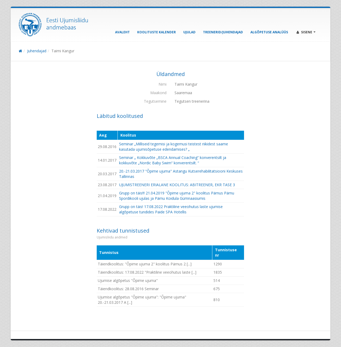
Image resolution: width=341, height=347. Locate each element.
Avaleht (122, 32)
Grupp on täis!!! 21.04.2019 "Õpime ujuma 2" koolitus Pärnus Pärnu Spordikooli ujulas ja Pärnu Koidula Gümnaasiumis (176, 195)
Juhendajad (36, 50)
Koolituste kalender (156, 32)
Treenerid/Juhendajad (223, 32)
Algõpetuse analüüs (269, 32)
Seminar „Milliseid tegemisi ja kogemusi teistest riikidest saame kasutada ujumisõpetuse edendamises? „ (173, 146)
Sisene (306, 32)
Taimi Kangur (62, 50)
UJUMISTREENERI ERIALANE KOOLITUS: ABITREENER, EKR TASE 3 (177, 184)
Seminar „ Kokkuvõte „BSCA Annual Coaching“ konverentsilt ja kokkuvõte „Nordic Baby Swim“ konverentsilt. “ (172, 160)
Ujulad (189, 32)
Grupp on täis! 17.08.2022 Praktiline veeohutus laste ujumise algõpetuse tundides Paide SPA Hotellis (171, 209)
